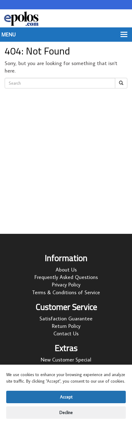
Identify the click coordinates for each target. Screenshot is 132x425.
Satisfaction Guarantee (66, 318)
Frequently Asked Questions (66, 277)
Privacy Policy (66, 284)
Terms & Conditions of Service (66, 292)
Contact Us (66, 333)
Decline (66, 412)
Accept (66, 397)
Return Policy (66, 326)
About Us (66, 269)
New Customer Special (66, 359)
